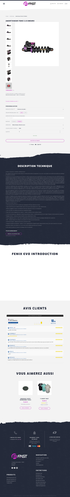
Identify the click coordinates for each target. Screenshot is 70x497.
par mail (19, 439)
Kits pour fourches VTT (11, 479)
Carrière (37, 463)
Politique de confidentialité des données (49, 495)
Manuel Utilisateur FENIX (14, 233)
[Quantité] (39, 132)
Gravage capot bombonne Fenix (25, 399)
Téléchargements (39, 464)
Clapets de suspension (40, 485)
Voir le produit (25, 407)
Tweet (38, 144)
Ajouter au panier (35, 140)
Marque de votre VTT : (10, 109)
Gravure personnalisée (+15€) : (12, 112)
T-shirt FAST (44, 398)
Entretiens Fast (39, 473)
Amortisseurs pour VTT (11, 477)
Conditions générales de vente (42, 457)
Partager (37, 144)
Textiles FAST (9, 482)
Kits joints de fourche (40, 480)
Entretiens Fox (39, 475)
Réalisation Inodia (33, 495)
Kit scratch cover (39, 478)
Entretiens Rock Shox (40, 476)
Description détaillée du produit (12, 101)
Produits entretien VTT (11, 481)
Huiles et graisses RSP (40, 483)
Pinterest (40, 144)
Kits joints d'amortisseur (41, 482)
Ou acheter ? (38, 461)
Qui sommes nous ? (40, 459)
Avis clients (35, 308)
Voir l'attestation (13, 322)
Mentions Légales (39, 495)
